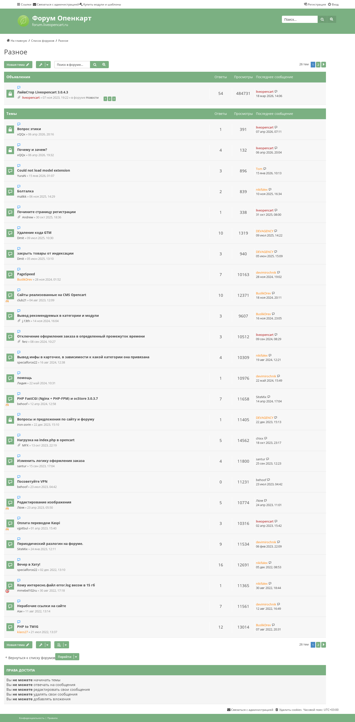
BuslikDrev (24, 279)
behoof (22, 404)
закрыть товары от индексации (45, 253)
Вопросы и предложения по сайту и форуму (55, 419)
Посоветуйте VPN (32, 481)
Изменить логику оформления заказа (51, 460)
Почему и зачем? (32, 149)
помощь (24, 377)
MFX (25, 445)
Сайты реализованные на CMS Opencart (51, 294)
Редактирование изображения (44, 502)
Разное (15, 51)
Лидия (21, 383)
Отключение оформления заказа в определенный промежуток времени (81, 336)
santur (21, 466)
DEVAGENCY (264, 231)
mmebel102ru (27, 591)
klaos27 (22, 632)
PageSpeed (26, 274)
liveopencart (31, 98)
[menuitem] (56, 4)
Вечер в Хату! (28, 564)
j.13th (26, 321)
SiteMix (261, 397)
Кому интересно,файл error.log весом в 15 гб (56, 585)
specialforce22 (27, 362)
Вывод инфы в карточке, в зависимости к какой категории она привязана (83, 357)
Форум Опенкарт (61, 17)
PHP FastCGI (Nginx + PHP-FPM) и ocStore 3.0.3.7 (57, 398)
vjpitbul (22, 528)
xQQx (21, 134)
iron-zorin (24, 425)
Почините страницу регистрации (46, 212)
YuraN (21, 176)
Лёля (20, 508)
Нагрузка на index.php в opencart (46, 440)
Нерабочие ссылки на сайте (41, 606)
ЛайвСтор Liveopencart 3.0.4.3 (42, 92)
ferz (24, 342)
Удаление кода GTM (34, 232)
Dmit (20, 238)
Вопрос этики (29, 129)
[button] (323, 64)
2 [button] (318, 64)
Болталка (25, 191)
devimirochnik (266, 272)
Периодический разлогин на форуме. (50, 543)
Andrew (27, 217)
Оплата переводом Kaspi (38, 523)
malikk (21, 197)
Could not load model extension (43, 170)
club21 (21, 300)
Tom (259, 169)
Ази (19, 611)
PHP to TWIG (27, 626)
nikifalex (262, 189)
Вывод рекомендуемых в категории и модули (58, 315)
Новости (92, 98)
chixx (259, 438)
